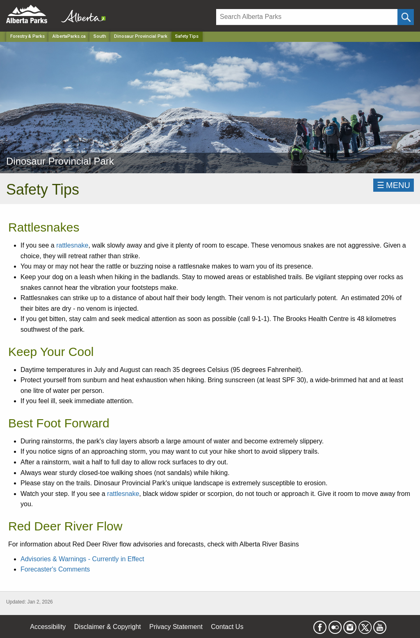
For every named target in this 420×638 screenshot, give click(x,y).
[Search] (306, 17)
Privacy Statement (176, 626)
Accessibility (48, 626)
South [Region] (100, 36)
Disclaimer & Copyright (107, 626)
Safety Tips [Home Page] (187, 36)
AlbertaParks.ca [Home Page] (69, 36)
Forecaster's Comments (55, 569)
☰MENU (393, 185)
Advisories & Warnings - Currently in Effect (82, 558)
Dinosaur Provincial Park (140, 36)
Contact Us (227, 626)
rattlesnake (72, 245)
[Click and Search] (405, 17)
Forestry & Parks (27, 36)
